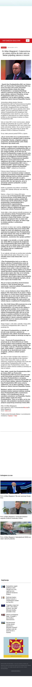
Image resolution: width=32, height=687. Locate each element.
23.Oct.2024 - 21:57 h (13, 47)
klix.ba (26, 407)
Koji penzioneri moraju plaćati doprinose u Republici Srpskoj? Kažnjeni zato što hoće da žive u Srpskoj (11, 627)
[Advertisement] (15, 22)
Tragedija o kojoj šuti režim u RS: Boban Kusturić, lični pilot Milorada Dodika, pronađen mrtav (12, 608)
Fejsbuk (10, 416)
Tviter (15, 416)
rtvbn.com (8, 411)
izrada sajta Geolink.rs (15, 670)
